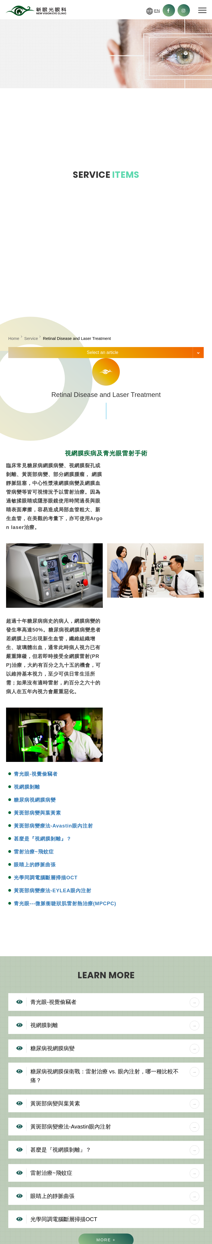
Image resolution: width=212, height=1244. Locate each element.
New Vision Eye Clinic (36, 11)
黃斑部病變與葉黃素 (37, 813)
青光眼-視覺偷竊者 (36, 774)
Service (31, 338)
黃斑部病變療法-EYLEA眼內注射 (52, 890)
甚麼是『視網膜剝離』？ (42, 839)
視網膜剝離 (27, 787)
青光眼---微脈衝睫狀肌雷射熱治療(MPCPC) (65, 903)
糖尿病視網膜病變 (35, 800)
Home (13, 338)
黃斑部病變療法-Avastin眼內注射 (53, 826)
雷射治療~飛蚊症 (34, 852)
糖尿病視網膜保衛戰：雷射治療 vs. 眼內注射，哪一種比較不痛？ (114, 1075)
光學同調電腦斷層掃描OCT (46, 877)
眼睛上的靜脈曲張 (35, 864)
